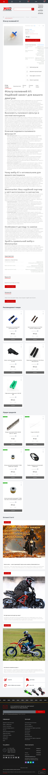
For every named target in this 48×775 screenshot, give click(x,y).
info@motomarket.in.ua (30, 756)
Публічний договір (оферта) (9, 731)
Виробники (5, 738)
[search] (33, 9)
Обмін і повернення (7, 724)
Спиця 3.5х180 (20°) (35, 432)
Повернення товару (7, 735)
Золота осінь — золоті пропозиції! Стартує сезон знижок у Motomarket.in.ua (21, 564)
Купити (13, 339)
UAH (36, 1)
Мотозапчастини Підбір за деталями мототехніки (15, 17)
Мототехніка (27, 731)
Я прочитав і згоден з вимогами (14, 714)
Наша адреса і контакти (35, 75)
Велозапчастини (28, 736)
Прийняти (42, 772)
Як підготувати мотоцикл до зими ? (12, 615)
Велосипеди (27, 734)
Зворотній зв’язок (6, 733)
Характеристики (17, 86)
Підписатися (40, 711)
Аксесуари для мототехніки (30, 722)
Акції (4, 740)
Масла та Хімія (28, 724)
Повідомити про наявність (32, 40)
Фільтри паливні (34, 17)
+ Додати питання (10, 301)
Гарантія (10, 679)
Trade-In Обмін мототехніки (14, 685)
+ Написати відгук (10, 286)
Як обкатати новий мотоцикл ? (11, 667)
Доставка (32, 679)
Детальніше (5, 773)
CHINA (30, 29)
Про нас (4, 729)
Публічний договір (34, 67)
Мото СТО (31, 685)
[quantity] (13, 336)
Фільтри (27, 17)
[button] (20, 1)
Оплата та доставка (34, 80)
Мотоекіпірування (29, 726)
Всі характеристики (40, 44)
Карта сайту (5, 737)
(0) (34, 25)
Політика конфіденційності (13, 714)
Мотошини (27, 732)
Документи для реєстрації (35, 71)
